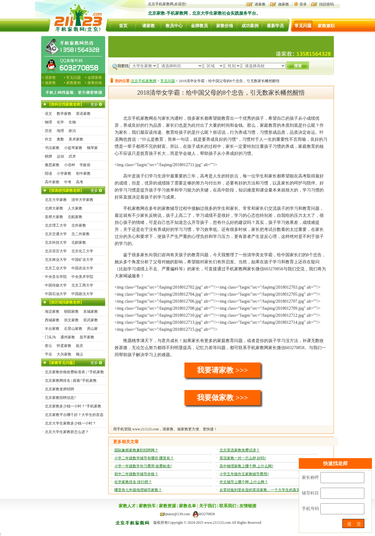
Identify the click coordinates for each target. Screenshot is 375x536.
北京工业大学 (56, 268)
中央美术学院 (82, 277)
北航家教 (75, 217)
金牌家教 (95, 77)
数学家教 (64, 113)
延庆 (79, 346)
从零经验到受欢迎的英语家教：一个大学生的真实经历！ (265, 490)
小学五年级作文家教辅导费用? (244, 474)
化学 (60, 122)
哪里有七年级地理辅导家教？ (138, 490)
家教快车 (147, 506)
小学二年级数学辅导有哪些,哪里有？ (144, 458)
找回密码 (326, 4)
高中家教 (52, 182)
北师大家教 (54, 208)
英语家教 (83, 113)
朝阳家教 (71, 311)
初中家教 (83, 173)
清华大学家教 (82, 200)
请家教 (260, 4)
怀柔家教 (64, 346)
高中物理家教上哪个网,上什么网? (246, 466)
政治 (72, 131)
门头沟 (50, 337)
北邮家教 (78, 242)
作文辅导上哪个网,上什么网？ (244, 482)
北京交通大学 (56, 234)
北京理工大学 (56, 225)
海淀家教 (52, 311)
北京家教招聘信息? (60, 398)
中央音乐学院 (56, 277)
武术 (72, 156)
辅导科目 (310, 493)
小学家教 (64, 173)
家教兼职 (326, 26)
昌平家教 (87, 337)
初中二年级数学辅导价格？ (136, 474)
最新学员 (275, 26)
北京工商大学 (82, 285)
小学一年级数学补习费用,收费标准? (143, 466)
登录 (303, 4)
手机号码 (310, 508)
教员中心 (174, 26)
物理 (48, 122)
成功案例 (250, 26)
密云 (48, 346)
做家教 (283, 4)
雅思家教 (52, 165)
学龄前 (85, 165)
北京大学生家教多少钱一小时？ (70, 423)
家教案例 (73, 83)
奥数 (60, 139)
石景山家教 (73, 328)
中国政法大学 (82, 294)
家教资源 (167, 506)
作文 (48, 139)
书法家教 (52, 148)
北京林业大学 (56, 259)
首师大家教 (54, 217)
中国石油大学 (56, 294)
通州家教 (67, 337)
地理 (60, 131)
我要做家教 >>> (222, 398)
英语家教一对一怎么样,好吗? (243, 458)
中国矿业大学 (82, 259)
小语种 (69, 165)
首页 (123, 26)
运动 (60, 156)
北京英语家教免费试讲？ (240, 450)
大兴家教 (64, 354)
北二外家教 (80, 234)
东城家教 (90, 311)
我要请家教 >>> (222, 370)
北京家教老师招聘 (59, 389)
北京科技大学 (56, 242)
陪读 (48, 173)
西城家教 (52, 320)
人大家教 (75, 208)
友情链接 (247, 506)
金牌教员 (199, 26)
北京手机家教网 (143, 81)
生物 (72, 122)
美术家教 (76, 139)
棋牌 (48, 156)
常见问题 (303, 26)
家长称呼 (310, 477)
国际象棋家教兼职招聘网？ (136, 450)
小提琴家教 (73, 148)
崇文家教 (71, 320)
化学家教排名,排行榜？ (133, 482)
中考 (67, 182)
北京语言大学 (56, 251)
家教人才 (127, 506)
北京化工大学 (82, 251)
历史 (48, 131)
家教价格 (224, 26)
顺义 (79, 354)
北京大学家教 (56, 200)
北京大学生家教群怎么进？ (67, 432)
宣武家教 (90, 320)
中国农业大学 (82, 268)
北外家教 (78, 225)
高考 (79, 182)
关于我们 (207, 506)
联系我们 (227, 506)
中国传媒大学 (56, 285)
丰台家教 (52, 328)
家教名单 (187, 506)
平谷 (48, 354)
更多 (94, 104)
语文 (48, 113)
